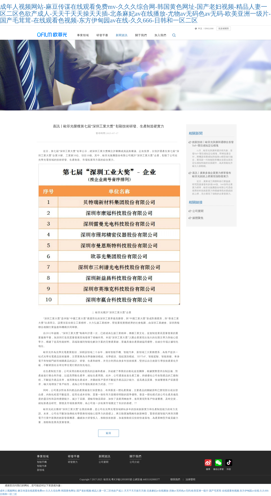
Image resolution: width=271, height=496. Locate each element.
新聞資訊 (122, 35)
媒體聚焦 (196, 217)
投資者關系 (223, 28)
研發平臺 (102, 35)
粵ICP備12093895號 (121, 479)
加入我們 (160, 35)
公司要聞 (196, 211)
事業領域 (83, 35)
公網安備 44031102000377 (146, 479)
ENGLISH (209, 28)
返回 (108, 433)
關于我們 (141, 35)
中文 (200, 28)
